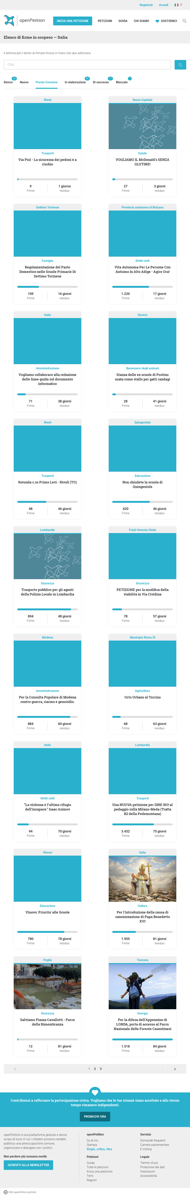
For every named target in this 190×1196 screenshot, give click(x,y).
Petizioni (105, 21)
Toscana (142, 960)
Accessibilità (148, 1176)
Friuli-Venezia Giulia (142, 530)
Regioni (92, 1180)
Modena (47, 637)
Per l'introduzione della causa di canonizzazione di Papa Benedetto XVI (142, 916)
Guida (122, 21)
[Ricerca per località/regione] (87, 64)
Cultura (142, 906)
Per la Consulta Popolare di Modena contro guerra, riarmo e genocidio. (47, 699)
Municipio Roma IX (142, 637)
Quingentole (142, 422)
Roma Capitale (142, 100)
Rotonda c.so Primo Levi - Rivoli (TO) (47, 482)
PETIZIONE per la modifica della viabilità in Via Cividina (143, 591)
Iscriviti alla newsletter (28, 1165)
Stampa (92, 1145)
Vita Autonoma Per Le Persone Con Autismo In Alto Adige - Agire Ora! (142, 269)
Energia (142, 1013)
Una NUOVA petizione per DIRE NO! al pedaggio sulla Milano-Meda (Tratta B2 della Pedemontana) (142, 809)
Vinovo (47, 852)
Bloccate (122, 80)
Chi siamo (141, 21)
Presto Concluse (47, 82)
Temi (90, 1176)
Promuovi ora (95, 1116)
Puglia (47, 960)
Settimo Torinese (47, 207)
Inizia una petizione (72, 21)
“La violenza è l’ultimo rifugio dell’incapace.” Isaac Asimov (47, 806)
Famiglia (47, 261)
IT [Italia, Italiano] (178, 5)
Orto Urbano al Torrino (142, 697)
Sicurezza (47, 583)
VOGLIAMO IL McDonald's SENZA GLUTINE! (142, 161)
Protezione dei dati (152, 1167)
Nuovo (24, 82)
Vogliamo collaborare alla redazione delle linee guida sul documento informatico (47, 379)
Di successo (101, 80)
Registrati (146, 5)
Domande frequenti (152, 1140)
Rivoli (47, 100)
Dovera (142, 315)
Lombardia (47, 530)
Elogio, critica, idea (99, 1149)
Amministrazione (47, 368)
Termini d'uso (149, 1163)
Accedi (163, 5)
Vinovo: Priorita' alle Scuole (48, 912)
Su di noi (92, 1140)
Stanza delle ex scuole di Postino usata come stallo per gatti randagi (142, 376)
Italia (47, 315)
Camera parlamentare (154, 1145)
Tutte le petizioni (98, 1167)
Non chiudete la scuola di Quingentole (142, 484)
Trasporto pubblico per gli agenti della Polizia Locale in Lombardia (47, 591)
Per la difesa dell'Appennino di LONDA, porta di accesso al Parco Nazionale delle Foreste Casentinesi (142, 1024)
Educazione (142, 476)
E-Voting (146, 1149)
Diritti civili (142, 261)
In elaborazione (75, 80)
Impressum (147, 1171)
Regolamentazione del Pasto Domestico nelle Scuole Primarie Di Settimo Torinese (47, 271)
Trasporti (47, 153)
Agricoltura (142, 691)
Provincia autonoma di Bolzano (143, 207)
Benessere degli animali (142, 368)
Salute (142, 153)
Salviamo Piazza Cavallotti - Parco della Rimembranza (47, 1021)
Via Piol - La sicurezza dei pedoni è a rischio (47, 161)
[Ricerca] (184, 20)
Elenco (8, 80)
